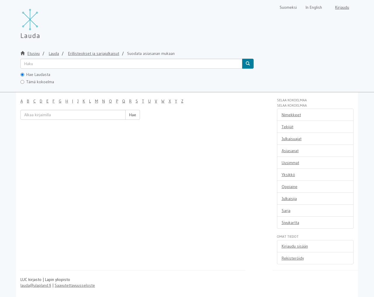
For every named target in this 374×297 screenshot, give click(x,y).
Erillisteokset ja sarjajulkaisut (93, 53)
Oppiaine (289, 186)
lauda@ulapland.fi (35, 285)
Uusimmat (290, 162)
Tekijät (287, 126)
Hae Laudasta (35, 74)
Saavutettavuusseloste (75, 285)
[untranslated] (131, 64)
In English (314, 7)
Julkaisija (289, 198)
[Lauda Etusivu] (42, 20)
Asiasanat (290, 150)
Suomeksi (288, 7)
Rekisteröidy (293, 258)
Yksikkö (288, 174)
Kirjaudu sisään (295, 246)
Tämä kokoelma (37, 81)
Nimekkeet (291, 114)
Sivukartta (290, 222)
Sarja (286, 210)
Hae (132, 114)
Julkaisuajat (292, 138)
